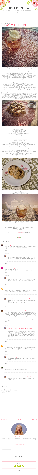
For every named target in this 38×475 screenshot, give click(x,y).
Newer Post (4, 419)
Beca (6, 245)
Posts (4, 450)
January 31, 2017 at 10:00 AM (13, 245)
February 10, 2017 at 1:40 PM (25, 328)
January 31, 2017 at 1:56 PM (25, 256)
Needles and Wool (9, 310)
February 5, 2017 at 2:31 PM (13, 346)
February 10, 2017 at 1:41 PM (25, 357)
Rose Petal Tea (19, 8)
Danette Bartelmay (12, 256)
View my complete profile (19, 444)
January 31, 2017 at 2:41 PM (16, 268)
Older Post (34, 419)
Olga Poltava (8, 368)
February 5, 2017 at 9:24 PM (17, 368)
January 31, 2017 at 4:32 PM (25, 278)
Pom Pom (7, 268)
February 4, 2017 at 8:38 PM (20, 310)
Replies (7, 253)
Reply (6, 250)
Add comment (5, 386)
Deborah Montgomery (10, 289)
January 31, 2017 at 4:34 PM (25, 298)
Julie (6, 346)
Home (19, 419)
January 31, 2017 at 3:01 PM (22, 289)
